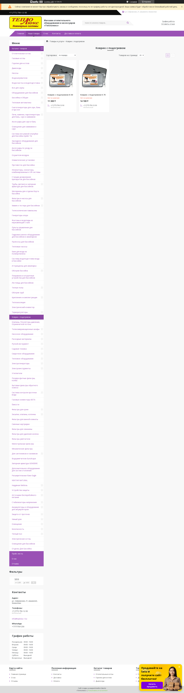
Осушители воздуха (20, 155)
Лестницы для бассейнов (22, 283)
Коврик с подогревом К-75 (93, 95)
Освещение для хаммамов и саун (24, 127)
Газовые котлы (18, 58)
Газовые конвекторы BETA (23, 399)
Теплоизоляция (18, 302)
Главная (20, 33)
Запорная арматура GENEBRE (25, 463)
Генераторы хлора (20, 215)
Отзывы (15, 563)
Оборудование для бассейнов (25, 93)
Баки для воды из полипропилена (19, 252)
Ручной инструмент (20, 344)
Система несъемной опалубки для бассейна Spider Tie (25, 135)
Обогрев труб (18, 292)
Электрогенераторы (20, 363)
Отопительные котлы (21, 53)
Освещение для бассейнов (23, 543)
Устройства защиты (20, 490)
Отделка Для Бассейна (22, 548)
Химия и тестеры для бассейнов (26, 205)
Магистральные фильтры (23, 444)
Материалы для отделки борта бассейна (25, 192)
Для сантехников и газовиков (25, 453)
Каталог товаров (19, 48)
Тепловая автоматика (21, 102)
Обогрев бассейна (20, 270)
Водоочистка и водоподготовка (26, 83)
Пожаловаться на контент (98, 690)
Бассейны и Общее (20, 97)
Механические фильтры (22, 449)
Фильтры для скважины (22, 429)
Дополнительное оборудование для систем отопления (26, 469)
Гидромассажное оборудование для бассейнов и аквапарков (26, 235)
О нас (45, 33)
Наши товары (34, 33)
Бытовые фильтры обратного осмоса (25, 386)
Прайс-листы (17, 553)
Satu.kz (103, 688)
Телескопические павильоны (24, 210)
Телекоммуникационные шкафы (25, 329)
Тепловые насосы (19, 246)
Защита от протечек (21, 514)
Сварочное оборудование (23, 353)
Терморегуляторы (20, 312)
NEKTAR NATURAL (20, 480)
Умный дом (17, 519)
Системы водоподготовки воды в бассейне (25, 259)
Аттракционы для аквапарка (24, 266)
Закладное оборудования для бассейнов (25, 142)
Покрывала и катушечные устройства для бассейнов (23, 276)
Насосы (15, 73)
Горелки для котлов (20, 63)
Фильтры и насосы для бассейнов (21, 199)
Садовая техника (19, 349)
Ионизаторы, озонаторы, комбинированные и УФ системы (26, 171)
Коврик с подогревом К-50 (60, 95)
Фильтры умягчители (21, 439)
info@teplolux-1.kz (19, 619)
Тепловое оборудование (22, 358)
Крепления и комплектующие (24, 297)
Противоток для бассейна (23, 165)
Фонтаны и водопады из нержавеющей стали (22, 221)
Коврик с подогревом (21, 317)
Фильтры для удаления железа (25, 434)
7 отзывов (133, 2)
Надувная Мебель (19, 485)
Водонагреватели (19, 78)
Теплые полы (17, 287)
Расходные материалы (21, 339)
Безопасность (18, 529)
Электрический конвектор (23, 307)
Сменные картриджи (21, 424)
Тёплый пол (17, 534)
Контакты (56, 33)
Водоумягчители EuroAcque (24, 458)
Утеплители (17, 373)
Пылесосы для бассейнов (23, 242)
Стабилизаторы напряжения (24, 502)
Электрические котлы (21, 539)
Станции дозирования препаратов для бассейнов (23, 178)
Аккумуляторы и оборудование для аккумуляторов (25, 508)
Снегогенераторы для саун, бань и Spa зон (26, 108)
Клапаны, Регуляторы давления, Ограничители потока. (26, 323)
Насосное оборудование (22, 334)
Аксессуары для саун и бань (24, 121)
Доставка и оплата (72, 33)
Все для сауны (18, 88)
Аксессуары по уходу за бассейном (22, 149)
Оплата (56, 681)
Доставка (57, 677)
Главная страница (18, 674)
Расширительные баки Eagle (24, 475)
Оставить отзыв (168, 24)
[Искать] (127, 23)
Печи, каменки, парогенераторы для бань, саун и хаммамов (26, 115)
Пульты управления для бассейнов (22, 228)
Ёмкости (15, 404)
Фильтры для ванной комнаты (25, 419)
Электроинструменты (21, 368)
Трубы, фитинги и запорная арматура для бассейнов (24, 185)
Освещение (17, 524)
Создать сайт (49, 2)
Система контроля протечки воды (24, 393)
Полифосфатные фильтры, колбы (23, 379)
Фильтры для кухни (20, 409)
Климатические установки (23, 160)
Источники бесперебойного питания (24, 496)
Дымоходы (16, 68)
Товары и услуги (57, 41)
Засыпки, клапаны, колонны (24, 414)
